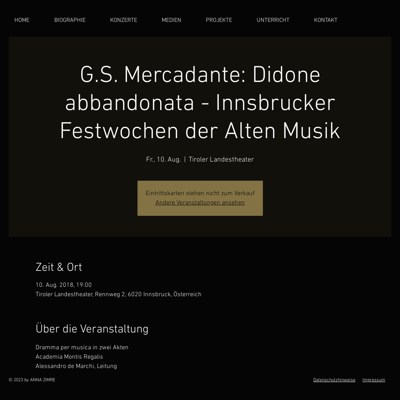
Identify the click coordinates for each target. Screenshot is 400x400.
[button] (178, 20)
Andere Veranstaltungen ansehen (200, 203)
